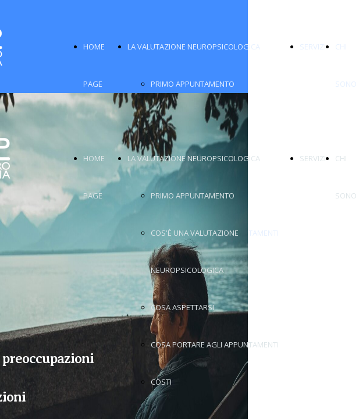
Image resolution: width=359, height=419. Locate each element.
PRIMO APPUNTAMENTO (192, 84)
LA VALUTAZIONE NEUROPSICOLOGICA (193, 46)
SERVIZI (313, 46)
